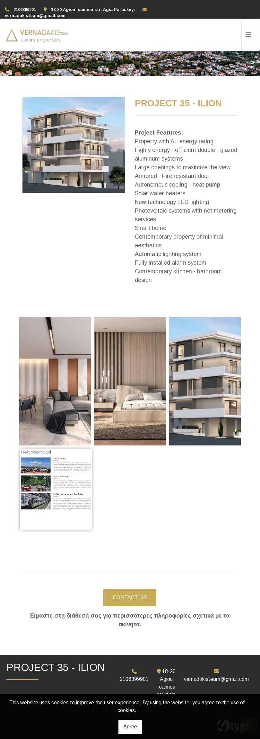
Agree (130, 726)
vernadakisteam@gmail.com (35, 15)
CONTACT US (130, 597)
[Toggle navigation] (248, 35)
